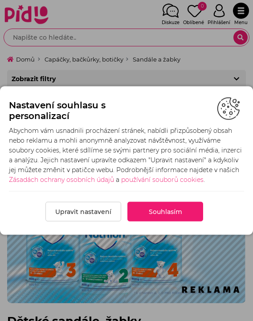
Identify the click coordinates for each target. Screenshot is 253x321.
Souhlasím (165, 212)
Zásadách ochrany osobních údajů (61, 180)
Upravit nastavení (83, 212)
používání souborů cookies (162, 180)
